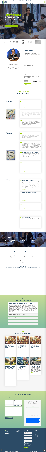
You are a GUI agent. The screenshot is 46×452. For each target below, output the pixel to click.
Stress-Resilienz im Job (35, 366)
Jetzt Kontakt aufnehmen (11, 25)
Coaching (17, 430)
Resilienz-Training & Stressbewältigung (28, 180)
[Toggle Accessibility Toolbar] (44, 450)
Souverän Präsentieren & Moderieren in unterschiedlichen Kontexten (31, 162)
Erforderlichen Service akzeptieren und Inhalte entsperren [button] (32, 421)
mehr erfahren (24, 107)
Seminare (17, 431)
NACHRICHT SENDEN (9, 417)
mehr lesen (19, 377)
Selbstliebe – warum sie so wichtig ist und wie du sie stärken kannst (10, 367)
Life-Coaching (24, 120)
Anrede (25, 431)
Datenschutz (35, 451)
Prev (4, 42)
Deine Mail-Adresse (26, 439)
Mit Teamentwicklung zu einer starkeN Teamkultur (30, 152)
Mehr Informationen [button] (32, 404)
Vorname (25, 434)
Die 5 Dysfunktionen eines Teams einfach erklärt (9, 346)
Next (41, 42)
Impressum (31, 451)
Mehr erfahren (23, 25)
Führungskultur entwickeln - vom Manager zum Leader (30, 142)
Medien (27, 3)
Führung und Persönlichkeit (26, 217)
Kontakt (31, 3)
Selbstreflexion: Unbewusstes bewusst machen (29, 192)
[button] (1, 450)
